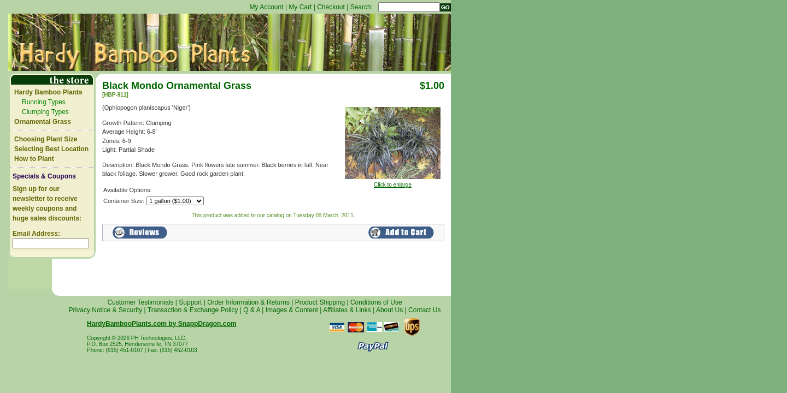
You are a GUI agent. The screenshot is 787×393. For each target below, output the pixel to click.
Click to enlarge (393, 182)
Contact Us (424, 310)
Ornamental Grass (42, 122)
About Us (389, 310)
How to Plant (34, 159)
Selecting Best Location (51, 149)
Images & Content (292, 310)
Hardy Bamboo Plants (48, 92)
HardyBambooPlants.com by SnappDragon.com (161, 323)
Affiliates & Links (347, 310)
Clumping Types (45, 112)
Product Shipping (320, 302)
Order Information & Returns (248, 302)
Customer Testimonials (140, 302)
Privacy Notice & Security (106, 310)
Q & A (251, 310)
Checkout (331, 7)
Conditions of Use (376, 302)
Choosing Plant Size (45, 139)
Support (190, 302)
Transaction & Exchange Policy (193, 310)
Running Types (44, 102)
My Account (267, 7)
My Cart (300, 7)
